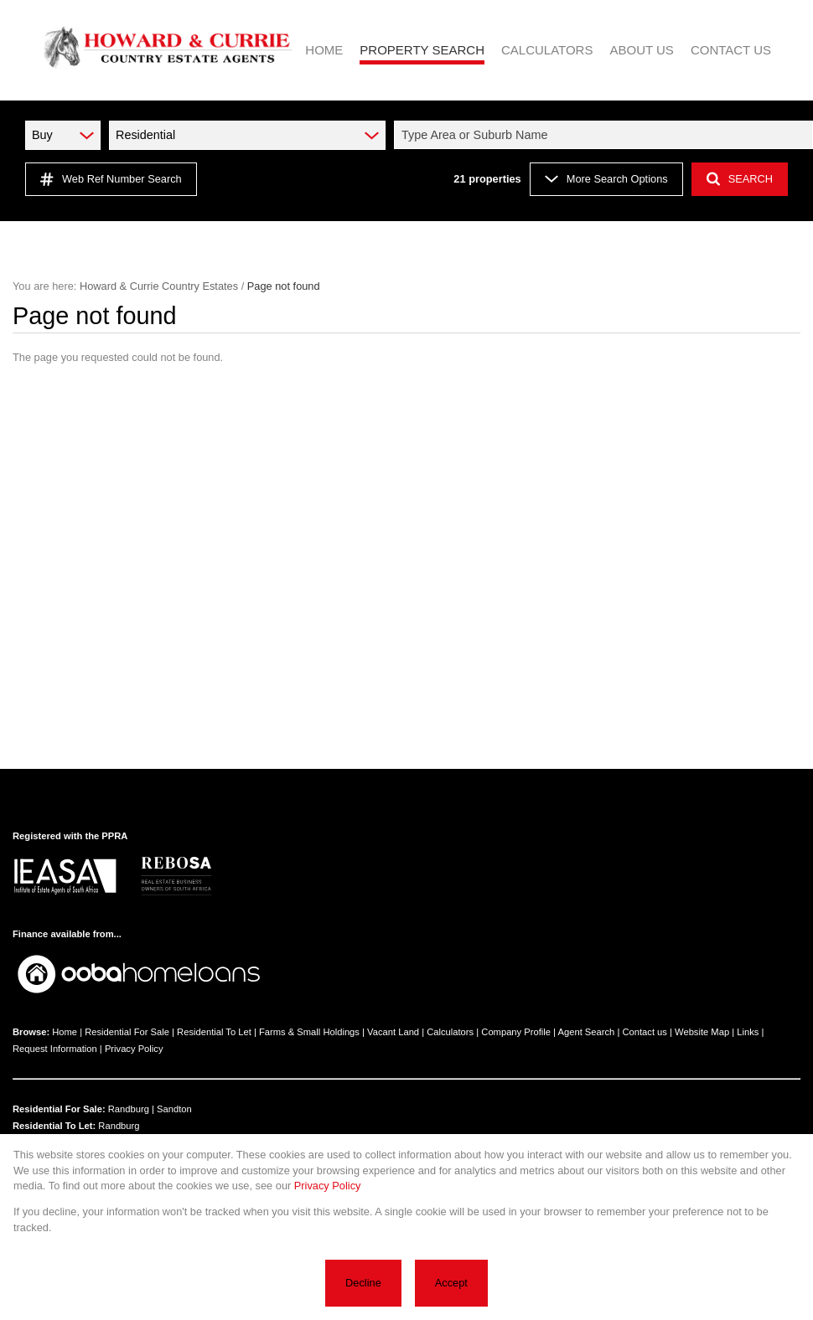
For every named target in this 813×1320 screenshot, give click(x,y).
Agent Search (586, 1032)
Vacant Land (393, 1032)
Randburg (128, 1109)
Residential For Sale (127, 1032)
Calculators (450, 1032)
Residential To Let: (54, 1126)
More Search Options (606, 179)
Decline (363, 1282)
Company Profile (516, 1032)
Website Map (702, 1032)
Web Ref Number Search (111, 179)
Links (748, 1032)
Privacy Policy (134, 1049)
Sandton (174, 1109)
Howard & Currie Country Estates (159, 286)
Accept (451, 1282)
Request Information (55, 1049)
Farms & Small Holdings (309, 1032)
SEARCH (740, 179)
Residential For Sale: (59, 1109)
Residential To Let (214, 1032)
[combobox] (606, 135)
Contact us (644, 1032)
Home (64, 1032)
